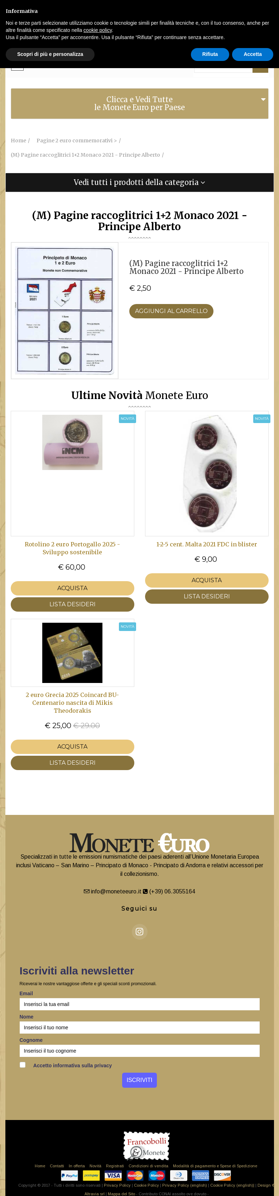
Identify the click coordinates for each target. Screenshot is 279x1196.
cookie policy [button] (97, 30)
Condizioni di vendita (148, 1166)
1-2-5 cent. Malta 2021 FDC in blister (207, 544)
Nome (27, 1017)
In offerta (77, 1166)
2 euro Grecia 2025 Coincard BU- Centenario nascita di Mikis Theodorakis (72, 702)
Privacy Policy (117, 1185)
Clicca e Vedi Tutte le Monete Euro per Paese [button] (139, 103)
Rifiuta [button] (210, 54)
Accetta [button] (253, 54)
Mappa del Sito (121, 1194)
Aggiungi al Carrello (171, 311)
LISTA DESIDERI (72, 604)
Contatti (57, 1166)
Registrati (115, 1166)
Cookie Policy (146, 1185)
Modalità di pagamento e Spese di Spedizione (215, 1166)
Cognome (31, 1040)
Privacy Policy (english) (184, 1185)
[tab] (139, 104)
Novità (95, 1166)
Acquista (72, 588)
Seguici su (139, 908)
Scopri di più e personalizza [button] (50, 54)
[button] (139, 182)
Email (26, 993)
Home (40, 1166)
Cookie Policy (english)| (232, 1185)
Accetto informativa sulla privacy (66, 1065)
